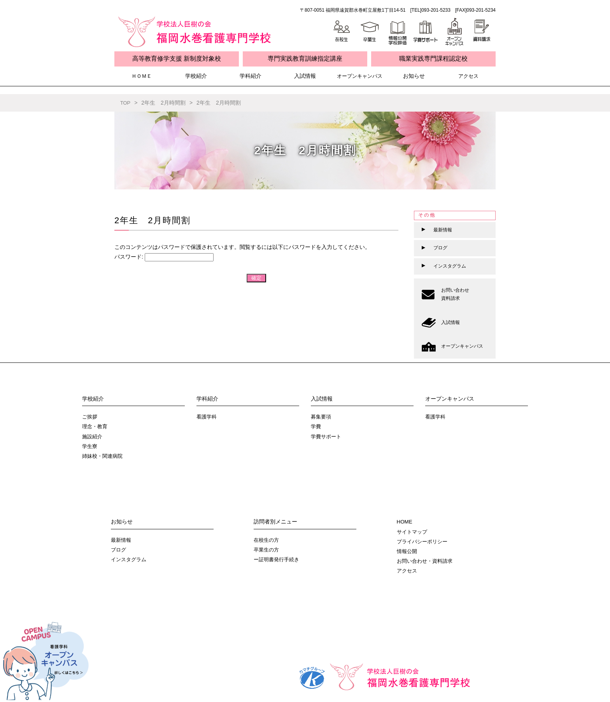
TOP (125, 103)
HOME (405, 521)
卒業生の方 (267, 549)
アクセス (468, 76)
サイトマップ (413, 532)
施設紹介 (93, 436)
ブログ (119, 549)
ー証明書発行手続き (278, 559)
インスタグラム (130, 559)
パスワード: (164, 257)
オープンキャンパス (359, 76)
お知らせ (414, 76)
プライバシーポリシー (424, 541)
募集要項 (322, 416)
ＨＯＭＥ (141, 76)
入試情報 (305, 76)
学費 (316, 426)
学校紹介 (196, 76)
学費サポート (327, 436)
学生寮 (90, 446)
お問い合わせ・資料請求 (427, 561)
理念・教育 (95, 426)
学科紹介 (250, 76)
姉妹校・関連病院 (104, 456)
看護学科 (207, 416)
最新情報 (122, 540)
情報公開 (408, 551)
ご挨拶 (90, 416)
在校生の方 (267, 540)
